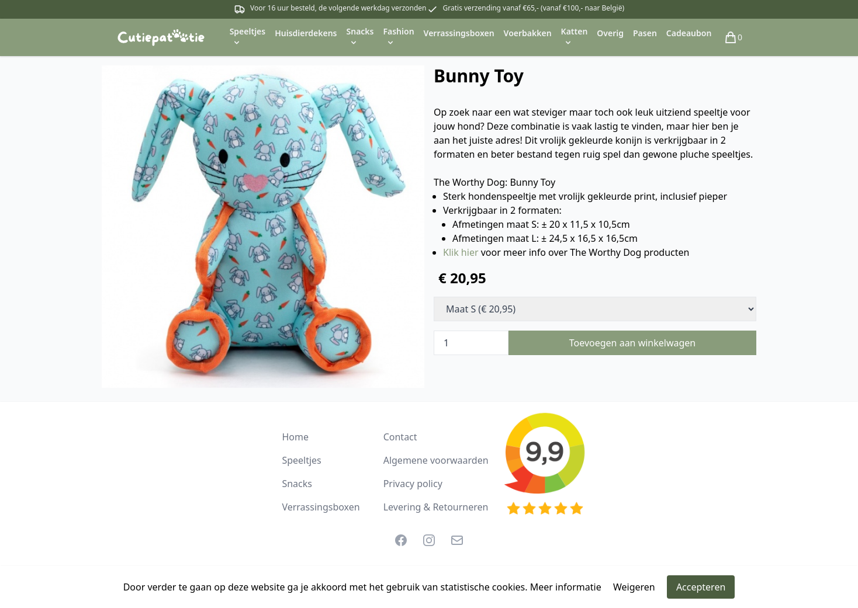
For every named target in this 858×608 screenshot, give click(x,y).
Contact (400, 436)
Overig (610, 33)
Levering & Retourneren (436, 507)
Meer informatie (565, 587)
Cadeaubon (689, 33)
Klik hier (461, 252)
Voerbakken (528, 33)
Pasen (645, 33)
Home (295, 436)
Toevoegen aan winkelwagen (632, 342)
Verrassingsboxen (459, 33)
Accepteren (700, 587)
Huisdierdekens (306, 33)
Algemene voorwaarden (436, 460)
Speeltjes (301, 460)
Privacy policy (412, 483)
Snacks (297, 483)
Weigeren (634, 587)
